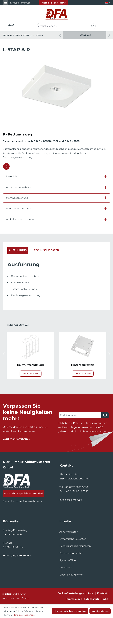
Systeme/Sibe (67, 560)
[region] (84, 35)
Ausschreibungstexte (18, 187)
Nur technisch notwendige (70, 611)
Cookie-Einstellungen (71, 593)
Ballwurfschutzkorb (30, 365)
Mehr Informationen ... (24, 615)
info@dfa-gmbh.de (20, 2)
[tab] (17, 250)
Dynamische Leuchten (72, 539)
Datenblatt (12, 176)
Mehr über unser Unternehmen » (22, 501)
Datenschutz (91, 599)
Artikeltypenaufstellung (20, 219)
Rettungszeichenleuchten (75, 546)
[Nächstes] (109, 35)
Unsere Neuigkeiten (71, 574)
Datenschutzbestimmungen (90, 423)
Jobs (90, 593)
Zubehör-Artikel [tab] (18, 325)
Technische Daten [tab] (46, 250)
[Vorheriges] (60, 35)
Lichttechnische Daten (19, 208)
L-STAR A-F (85, 35)
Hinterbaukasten (82, 365)
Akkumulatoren (68, 531)
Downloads (66, 567)
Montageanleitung (17, 197)
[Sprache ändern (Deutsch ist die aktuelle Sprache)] (107, 2)
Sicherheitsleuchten (71, 553)
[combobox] (63, 26)
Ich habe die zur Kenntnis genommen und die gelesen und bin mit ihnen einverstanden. (83, 427)
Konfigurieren (100, 611)
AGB (100, 427)
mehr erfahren (30, 373)
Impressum (73, 599)
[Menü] (9, 26)
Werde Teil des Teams (53, 2)
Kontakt (102, 593)
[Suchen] (92, 26)
